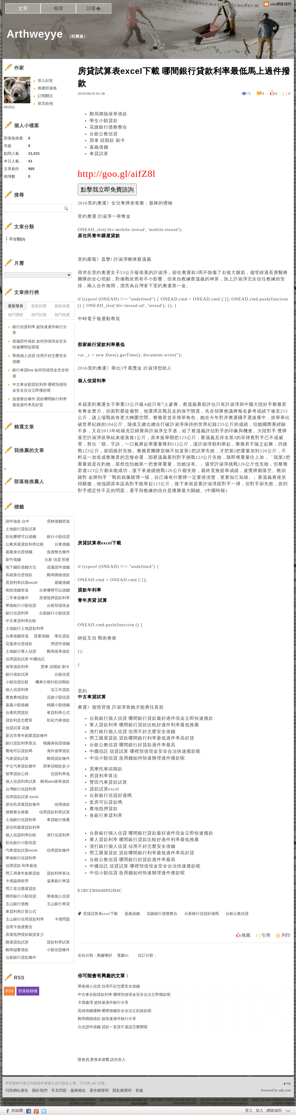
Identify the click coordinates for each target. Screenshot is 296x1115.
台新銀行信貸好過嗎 (111, 795)
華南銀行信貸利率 (21, 858)
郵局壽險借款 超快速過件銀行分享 (107, 1018)
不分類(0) (17, 239)
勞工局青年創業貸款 (23, 873)
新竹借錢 (13, 559)
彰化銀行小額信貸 (21, 842)
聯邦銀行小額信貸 (21, 896)
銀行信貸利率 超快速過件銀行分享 (39, 330)
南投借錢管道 (17, 590)
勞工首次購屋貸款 (21, 888)
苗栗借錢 (41, 636)
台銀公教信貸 (104, 134)
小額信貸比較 (17, 682)
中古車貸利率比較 (21, 621)
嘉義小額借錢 (17, 705)
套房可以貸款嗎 (106, 802)
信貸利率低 (60, 774)
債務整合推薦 (17, 812)
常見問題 (59, 1090)
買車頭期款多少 (56, 766)
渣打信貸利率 (58, 835)
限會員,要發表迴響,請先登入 (102, 1059)
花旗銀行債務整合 (108, 127)
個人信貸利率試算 (21, 781)
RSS (10, 991)
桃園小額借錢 (58, 705)
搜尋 (66, 208)
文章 (23, 8)
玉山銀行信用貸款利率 (25, 919)
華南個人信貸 (58, 896)
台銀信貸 (62, 674)
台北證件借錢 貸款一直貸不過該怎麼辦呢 (113, 1027)
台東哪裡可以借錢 (54, 590)
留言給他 (45, 103)
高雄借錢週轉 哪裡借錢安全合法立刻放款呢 (114, 1010)
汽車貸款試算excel (21, 850)
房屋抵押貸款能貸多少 (25, 934)
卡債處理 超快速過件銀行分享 (103, 1002)
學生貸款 (62, 636)
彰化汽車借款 (58, 720)
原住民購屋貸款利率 (23, 827)
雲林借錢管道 (58, 521)
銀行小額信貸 (58, 536)
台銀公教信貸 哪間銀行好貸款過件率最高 (133, 744)
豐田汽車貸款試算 (108, 782)
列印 (286, 935)
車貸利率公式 (58, 712)
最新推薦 (62, 306)
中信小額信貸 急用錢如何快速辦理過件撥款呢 (137, 758)
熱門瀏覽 (15, 315)
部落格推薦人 (29, 481)
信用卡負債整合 (19, 927)
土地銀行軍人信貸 (21, 651)
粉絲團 (17, 1110)
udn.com (285, 1090)
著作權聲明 (99, 1090)
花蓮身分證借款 (19, 644)
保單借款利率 (17, 666)
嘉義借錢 (99, 147)
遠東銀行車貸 (58, 881)
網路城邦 (274, 1110)
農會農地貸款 (17, 697)
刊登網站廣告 (16, 1090)
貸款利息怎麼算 (19, 720)
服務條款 (78, 1090)
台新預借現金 (58, 605)
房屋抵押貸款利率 (54, 598)
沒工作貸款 (60, 689)
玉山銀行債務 (17, 904)
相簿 (58, 8)
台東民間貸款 (17, 712)
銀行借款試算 (17, 674)
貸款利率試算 (58, 942)
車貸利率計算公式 (21, 911)
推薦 (246, 935)
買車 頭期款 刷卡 (107, 140)
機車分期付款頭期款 (52, 682)
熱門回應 (39, 315)
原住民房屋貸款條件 (23, 804)
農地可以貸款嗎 (19, 751)
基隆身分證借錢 (19, 552)
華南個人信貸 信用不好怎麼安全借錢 (109, 986)
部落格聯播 (27, 991)
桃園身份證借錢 (56, 743)
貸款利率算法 (58, 873)
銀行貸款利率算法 (21, 743)
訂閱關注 (45, 96)
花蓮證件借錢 (58, 567)
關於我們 (39, 1090)
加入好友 (45, 80)
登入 (249, 1110)
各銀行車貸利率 (106, 815)
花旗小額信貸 (58, 697)
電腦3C (123, 955)
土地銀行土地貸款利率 (25, 628)
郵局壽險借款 (58, 575)
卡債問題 (62, 919)
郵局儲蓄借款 (17, 950)
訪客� (94, 8)
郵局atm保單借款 (55, 781)
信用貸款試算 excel (22, 797)
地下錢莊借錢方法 (21, 567)
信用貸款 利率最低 (21, 865)
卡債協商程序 (17, 881)
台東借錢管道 (17, 636)
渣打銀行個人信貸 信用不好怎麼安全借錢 (133, 731)
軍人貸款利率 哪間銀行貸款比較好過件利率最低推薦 (144, 724)
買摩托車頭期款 (106, 769)
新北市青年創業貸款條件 (27, 735)
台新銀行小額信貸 (54, 613)
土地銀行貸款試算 (21, 529)
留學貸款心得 (17, 774)
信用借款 (62, 804)
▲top (287, 1083)
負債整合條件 (58, 552)
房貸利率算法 (104, 775)
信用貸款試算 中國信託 (25, 659)
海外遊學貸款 (58, 751)
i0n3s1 (9, 107)
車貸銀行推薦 (58, 819)
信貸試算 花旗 (18, 728)
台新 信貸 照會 (57, 559)
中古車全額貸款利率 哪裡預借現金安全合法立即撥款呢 (124, 994)
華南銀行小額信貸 (21, 605)
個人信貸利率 (17, 689)
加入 (259, 1110)
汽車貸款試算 (17, 758)
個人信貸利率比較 (21, 835)
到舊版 (77, 36)
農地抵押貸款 (104, 808)
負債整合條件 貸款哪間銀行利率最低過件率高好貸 (39, 402)
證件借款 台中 (18, 521)
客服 (139, 1090)
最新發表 (15, 306)
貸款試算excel (104, 789)
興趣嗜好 (104, 955)
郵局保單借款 (58, 651)
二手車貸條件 (17, 598)
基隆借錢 (62, 582)
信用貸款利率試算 (54, 812)
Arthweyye (35, 34)
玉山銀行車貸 (58, 904)
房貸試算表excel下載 (100, 913)
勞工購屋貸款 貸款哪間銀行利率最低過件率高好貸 (142, 738)
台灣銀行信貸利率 (21, 789)
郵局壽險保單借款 (108, 114)
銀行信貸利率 (17, 613)
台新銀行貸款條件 (21, 957)
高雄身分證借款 (19, 575)
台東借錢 (62, 544)
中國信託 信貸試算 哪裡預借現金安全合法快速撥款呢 (145, 751)
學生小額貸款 (104, 120)
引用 (266, 935)
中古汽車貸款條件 (21, 766)
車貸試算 (99, 153)
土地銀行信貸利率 (21, 819)
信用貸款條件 (58, 850)
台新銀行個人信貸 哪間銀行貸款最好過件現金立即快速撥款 (152, 718)
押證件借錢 (60, 644)
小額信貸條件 (58, 950)
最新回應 (39, 306)
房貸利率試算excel (21, 582)
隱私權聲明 (122, 1090)
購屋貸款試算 (17, 942)
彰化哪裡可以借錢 (21, 536)
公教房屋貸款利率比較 (25, 544)
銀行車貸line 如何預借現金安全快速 (40, 373)
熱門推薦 (62, 315)
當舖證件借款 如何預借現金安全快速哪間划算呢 (39, 344)
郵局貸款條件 (58, 758)
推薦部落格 (47, 88)
